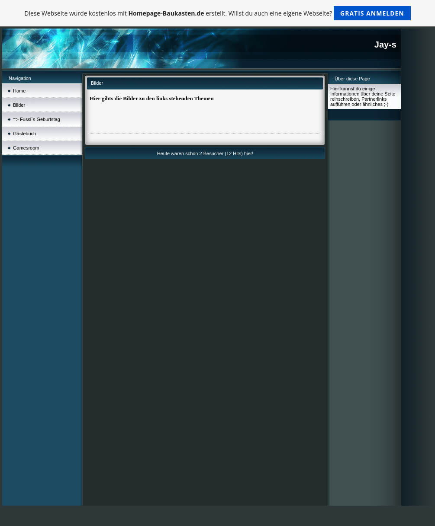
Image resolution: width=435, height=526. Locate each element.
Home (19, 90)
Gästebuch (24, 133)
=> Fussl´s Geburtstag (36, 119)
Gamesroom (26, 147)
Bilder (19, 105)
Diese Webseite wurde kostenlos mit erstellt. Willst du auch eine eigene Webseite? (217, 13)
